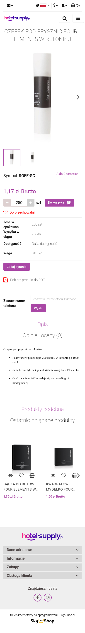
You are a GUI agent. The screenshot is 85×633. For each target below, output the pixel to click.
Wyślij (38, 308)
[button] (75, 5)
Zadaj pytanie (17, 267)
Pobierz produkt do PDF (24, 279)
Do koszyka (59, 202)
